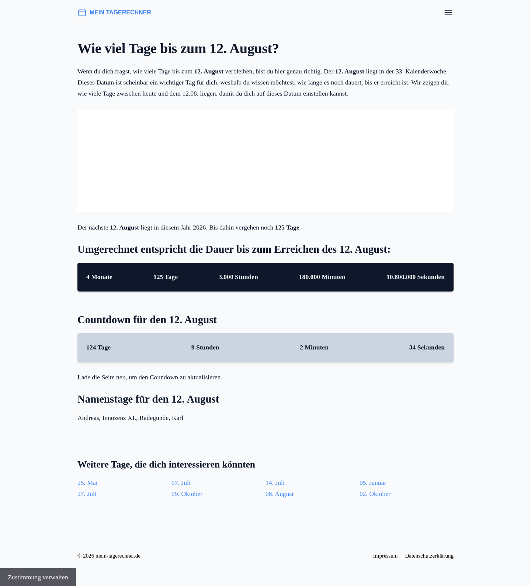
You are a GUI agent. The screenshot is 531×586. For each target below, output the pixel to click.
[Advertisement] (265, 160)
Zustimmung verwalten (38, 577)
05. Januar (373, 482)
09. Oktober (186, 493)
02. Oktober (375, 493)
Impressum (385, 556)
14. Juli (275, 482)
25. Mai (87, 482)
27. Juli (87, 493)
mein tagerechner (114, 12)
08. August (280, 493)
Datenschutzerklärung (429, 556)
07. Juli (181, 482)
